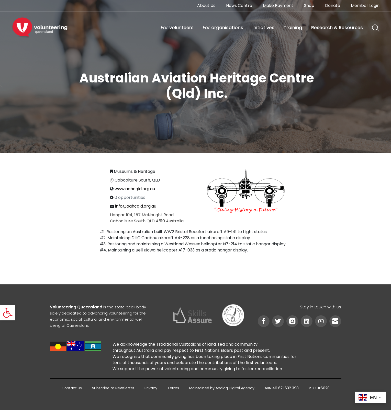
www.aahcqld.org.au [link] (135, 189)
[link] (7, 312)
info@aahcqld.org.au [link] (135, 206)
